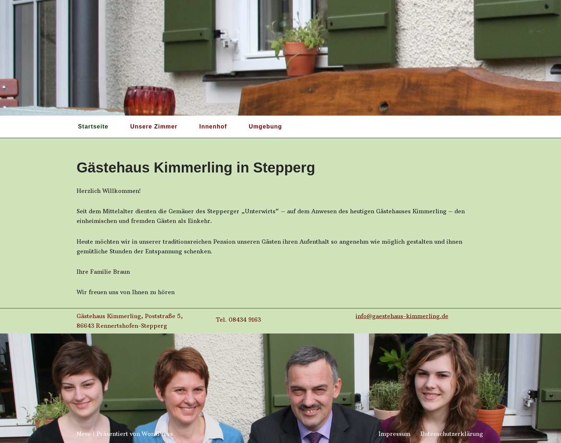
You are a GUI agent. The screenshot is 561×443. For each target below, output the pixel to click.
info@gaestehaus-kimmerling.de (402, 316)
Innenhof (213, 126)
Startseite (93, 126)
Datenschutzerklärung (451, 433)
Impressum (394, 433)
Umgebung (265, 126)
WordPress (157, 433)
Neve (84, 433)
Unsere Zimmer (153, 126)
